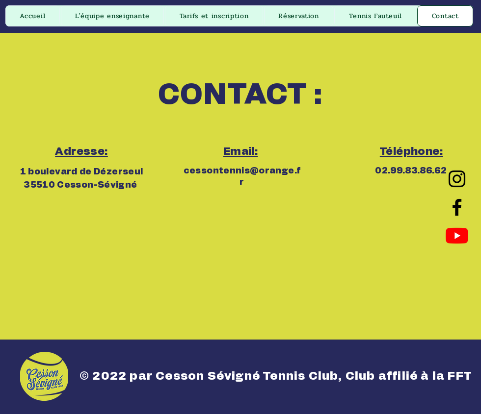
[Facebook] (457, 207)
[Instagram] (457, 179)
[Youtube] (457, 235)
